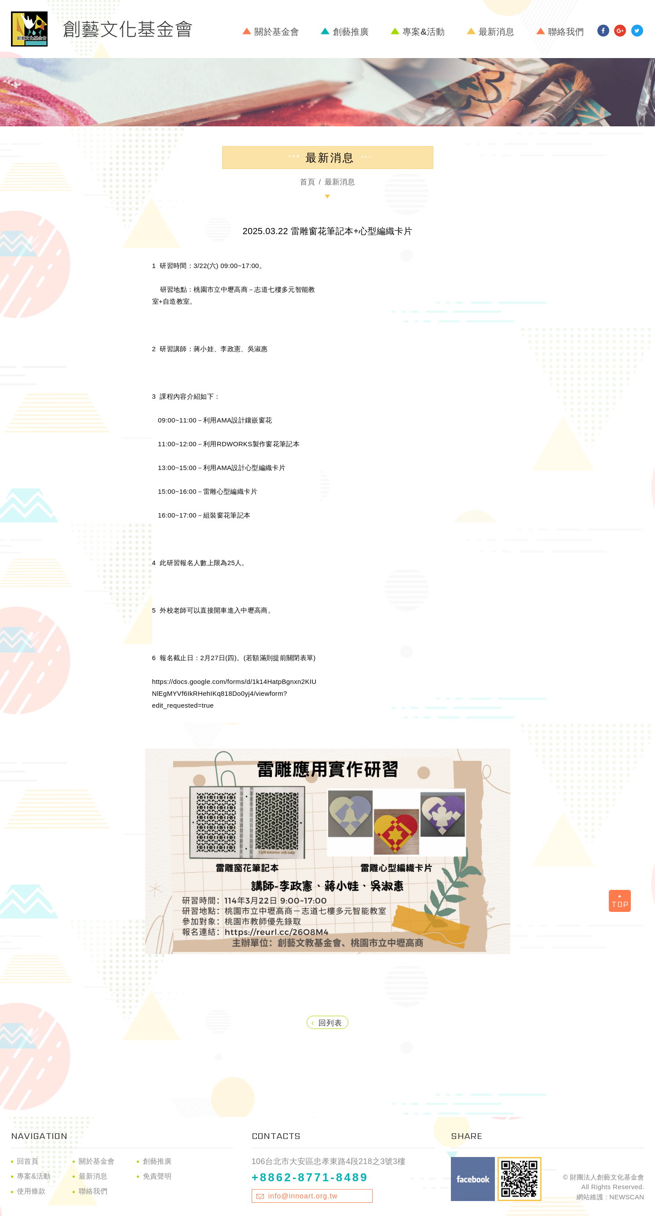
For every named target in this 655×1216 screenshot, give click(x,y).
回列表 (326, 1023)
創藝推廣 (351, 32)
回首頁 (28, 1161)
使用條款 (31, 1191)
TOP (620, 902)
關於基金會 (276, 32)
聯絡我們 (566, 32)
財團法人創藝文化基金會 (101, 29)
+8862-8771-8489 (310, 1177)
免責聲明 (157, 1176)
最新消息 (496, 32)
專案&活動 (424, 32)
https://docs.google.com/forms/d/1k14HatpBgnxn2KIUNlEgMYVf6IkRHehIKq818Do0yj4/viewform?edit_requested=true (234, 693)
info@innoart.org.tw (303, 1196)
